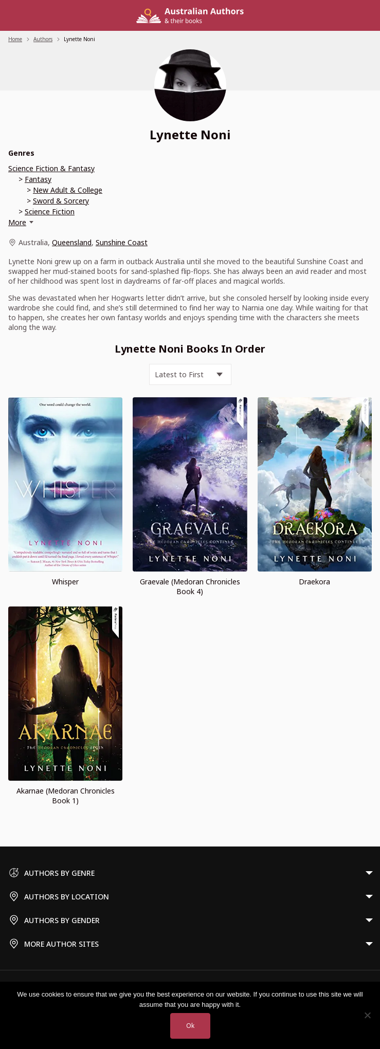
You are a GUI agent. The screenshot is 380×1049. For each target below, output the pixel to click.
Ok (190, 1025)
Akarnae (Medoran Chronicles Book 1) (65, 795)
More (17, 222)
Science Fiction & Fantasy (51, 168)
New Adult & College (67, 190)
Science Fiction (50, 211)
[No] (367, 1015)
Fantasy (38, 179)
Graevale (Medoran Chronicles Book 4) (190, 586)
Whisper (65, 581)
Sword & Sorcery (61, 201)
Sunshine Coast (122, 242)
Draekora (314, 581)
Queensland (72, 242)
